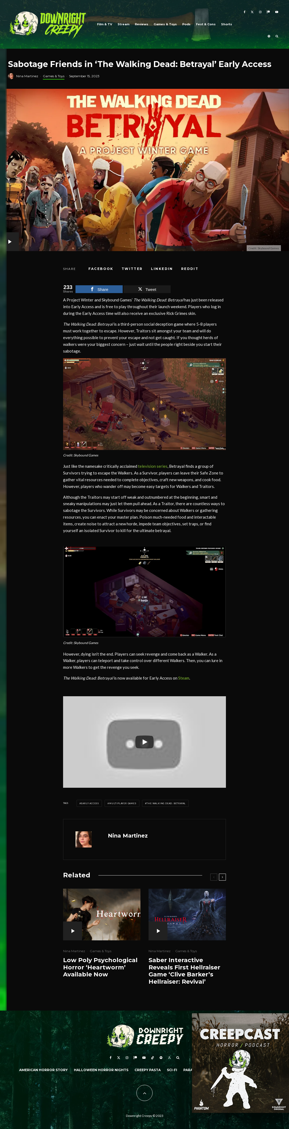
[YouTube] (276, 12)
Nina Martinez (27, 76)
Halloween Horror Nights (101, 1070)
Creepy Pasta (148, 1070)
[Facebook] (244, 12)
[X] (252, 12)
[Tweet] (132, 268)
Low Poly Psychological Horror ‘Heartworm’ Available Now (100, 967)
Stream (123, 24)
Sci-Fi (172, 1070)
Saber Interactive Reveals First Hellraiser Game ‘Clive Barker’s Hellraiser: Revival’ (184, 971)
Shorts (226, 24)
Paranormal (196, 1070)
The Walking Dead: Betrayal (166, 803)
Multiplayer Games (122, 803)
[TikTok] (152, 1057)
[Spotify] (269, 36)
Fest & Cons (206, 24)
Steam (183, 678)
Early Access (90, 803)
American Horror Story (43, 1070)
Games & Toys (165, 24)
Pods (186, 24)
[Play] (144, 742)
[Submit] (189, 268)
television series (152, 466)
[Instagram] (260, 12)
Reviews (141, 24)
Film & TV (104, 24)
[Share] (100, 268)
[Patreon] (268, 12)
